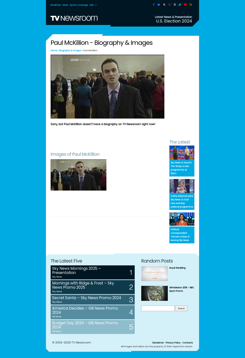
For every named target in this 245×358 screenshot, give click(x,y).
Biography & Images (70, 50)
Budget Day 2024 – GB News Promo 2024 (85, 325)
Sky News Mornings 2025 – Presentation (76, 270)
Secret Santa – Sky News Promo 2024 (86, 297)
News (65, 5)
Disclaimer (158, 342)
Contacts (187, 342)
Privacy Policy (173, 342)
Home (54, 50)
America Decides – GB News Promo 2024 (85, 310)
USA (92, 5)
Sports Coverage (79, 5)
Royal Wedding (177, 267)
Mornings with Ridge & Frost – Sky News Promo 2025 (83, 285)
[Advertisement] (107, 137)
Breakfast (56, 5)
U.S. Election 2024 (174, 21)
